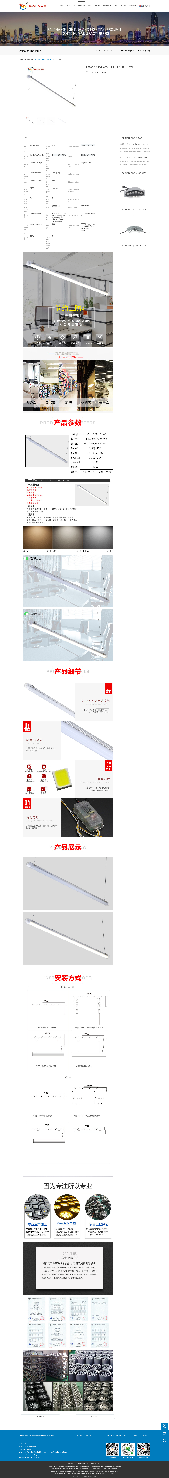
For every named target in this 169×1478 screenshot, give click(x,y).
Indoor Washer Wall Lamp (62, 1470)
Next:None (95, 1414)
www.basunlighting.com (32, 1454)
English (144, 5)
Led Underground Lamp (58, 1465)
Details (24, 134)
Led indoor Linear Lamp (87, 1470)
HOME (61, 4)
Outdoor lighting (26, 57)
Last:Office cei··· (40, 1414)
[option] (51, 87)
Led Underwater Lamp (72, 1465)
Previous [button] (29, 87)
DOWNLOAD (107, 4)
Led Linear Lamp (95, 1463)
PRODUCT (81, 4)
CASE (90, 4)
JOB (115, 4)
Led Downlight (114, 1468)
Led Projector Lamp (106, 1463)
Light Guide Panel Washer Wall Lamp (64, 1463)
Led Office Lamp (99, 1470)
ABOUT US (70, 4)
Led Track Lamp (93, 1468)
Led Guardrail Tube (94, 1465)
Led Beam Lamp (75, 1470)
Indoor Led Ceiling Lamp (80, 1473)
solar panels (57, 57)
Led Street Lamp (84, 1465)
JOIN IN (123, 4)
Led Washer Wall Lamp (82, 1463)
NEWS (97, 4)
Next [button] (73, 87)
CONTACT (132, 4)
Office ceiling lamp (143, 48)
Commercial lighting (127, 48)
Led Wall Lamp (92, 1473)
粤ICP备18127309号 (84, 1475)
